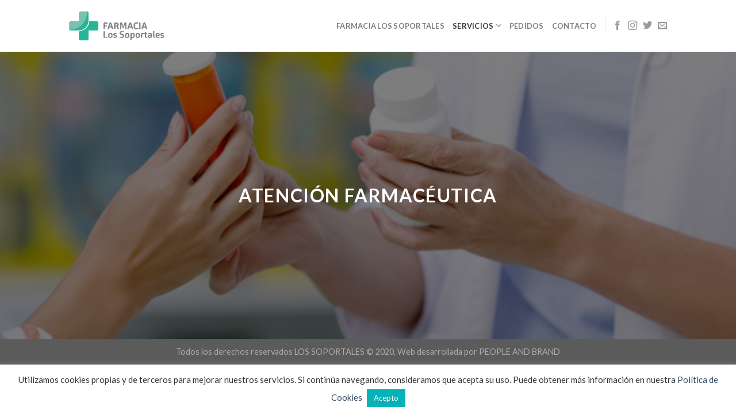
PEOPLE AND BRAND (519, 351)
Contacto (574, 25)
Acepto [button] (386, 397)
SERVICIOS (477, 25)
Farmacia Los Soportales (390, 25)
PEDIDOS (526, 25)
